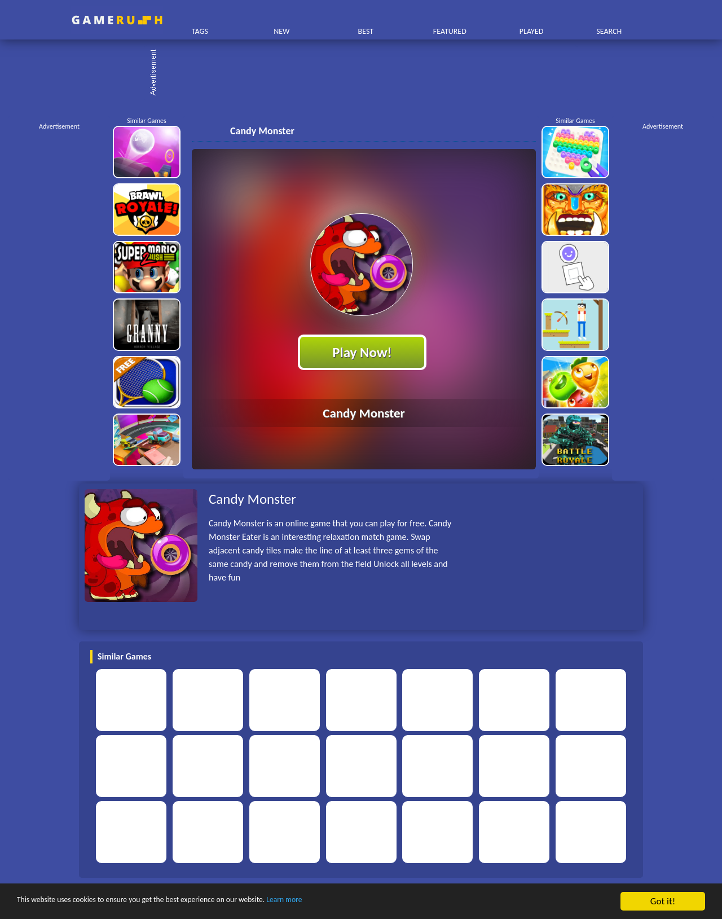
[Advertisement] (366, 73)
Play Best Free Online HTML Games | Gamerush (117, 20)
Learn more (352, 902)
